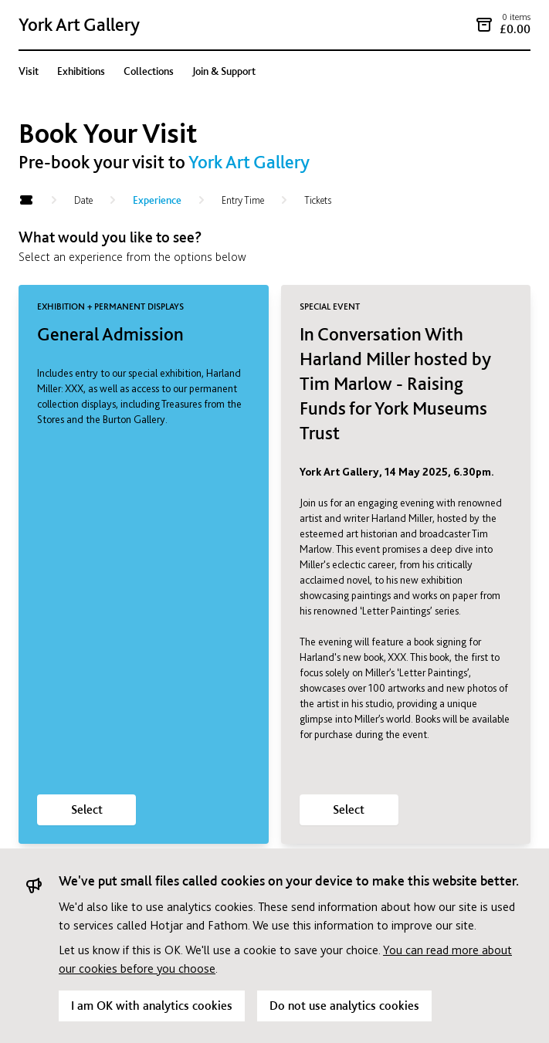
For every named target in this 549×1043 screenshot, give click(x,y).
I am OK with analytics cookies (151, 1005)
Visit (29, 71)
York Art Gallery (79, 24)
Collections (149, 71)
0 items (516, 17)
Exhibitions (81, 71)
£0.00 (515, 29)
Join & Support (224, 71)
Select (87, 809)
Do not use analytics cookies (344, 1005)
